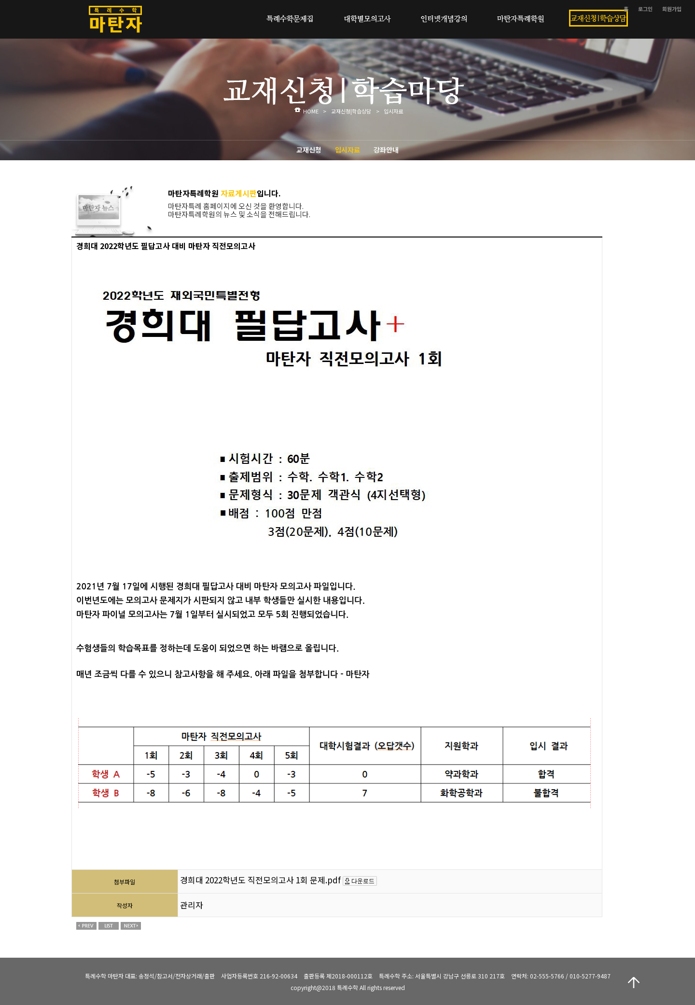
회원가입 (671, 9)
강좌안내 (386, 149)
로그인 (645, 9)
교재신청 (308, 149)
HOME (311, 111)
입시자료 (347, 149)
